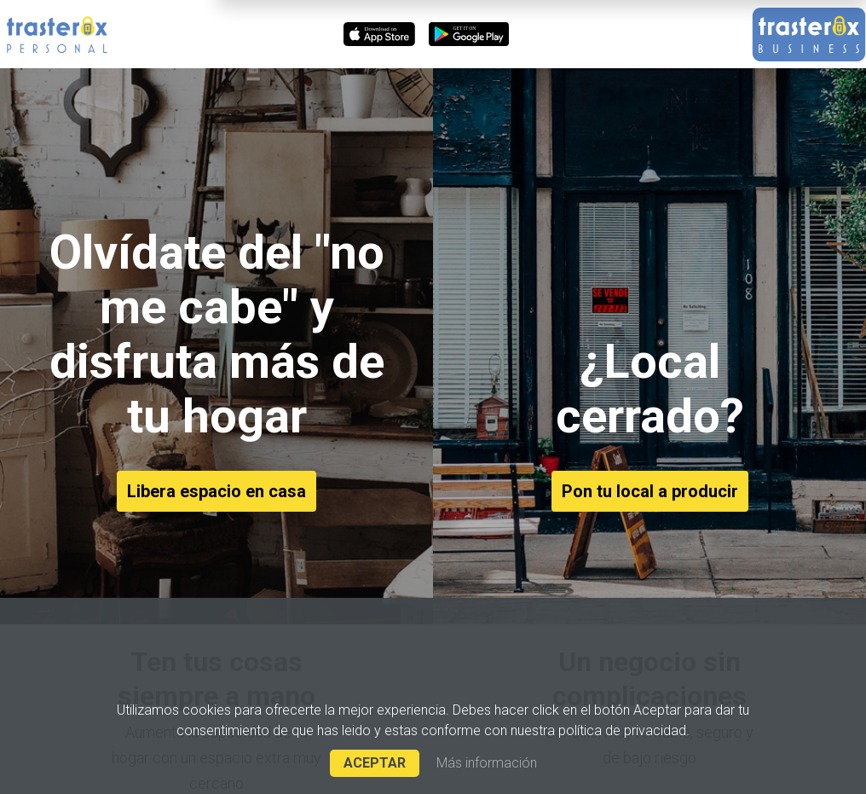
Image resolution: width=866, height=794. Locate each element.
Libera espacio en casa (216, 491)
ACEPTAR (375, 763)
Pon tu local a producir (650, 491)
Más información (486, 763)
